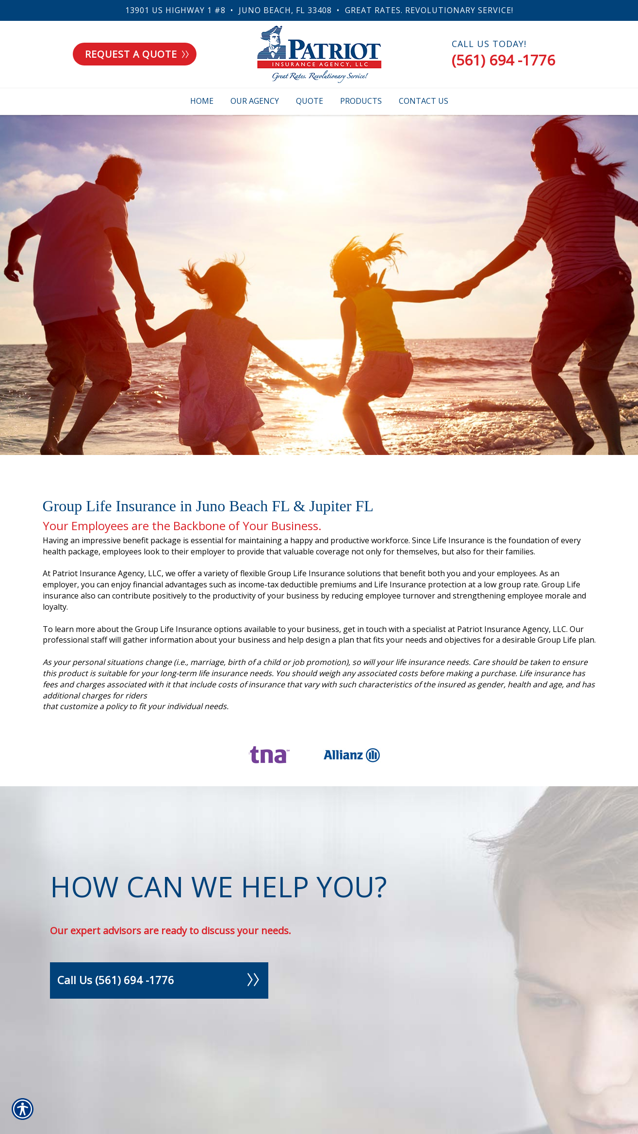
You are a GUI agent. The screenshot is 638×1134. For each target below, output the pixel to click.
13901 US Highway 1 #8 (175, 10)
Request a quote (137, 54)
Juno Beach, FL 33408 (285, 10)
